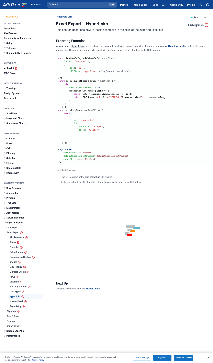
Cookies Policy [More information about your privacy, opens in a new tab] (38, 360)
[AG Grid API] (164, 4)
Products (37, 4)
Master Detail (93, 288)
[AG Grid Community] (176, 4)
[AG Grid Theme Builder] (140, 4)
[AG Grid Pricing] (191, 4)
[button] (82, 5)
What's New (11, 17)
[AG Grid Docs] (155, 4)
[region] (106, 358)
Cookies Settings (142, 357)
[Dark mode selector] (200, 4)
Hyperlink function (177, 46)
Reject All (162, 357)
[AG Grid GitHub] (208, 4)
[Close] (208, 357)
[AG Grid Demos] (124, 4)
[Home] (15, 4)
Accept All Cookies (184, 357)
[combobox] (198, 17)
